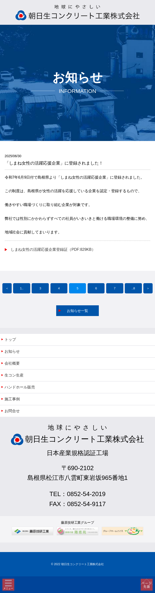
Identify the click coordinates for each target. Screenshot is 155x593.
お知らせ (12, 351)
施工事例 (12, 399)
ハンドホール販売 (20, 387)
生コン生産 (14, 375)
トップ (10, 339)
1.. (21, 288)
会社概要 (12, 363)
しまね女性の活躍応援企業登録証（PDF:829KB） (53, 249)
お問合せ (12, 411)
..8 (133, 288)
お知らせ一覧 (77, 311)
